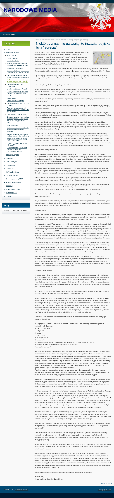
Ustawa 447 (10, 168)
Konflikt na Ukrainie (12, 53)
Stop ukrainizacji (12, 125)
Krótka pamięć (12, 55)
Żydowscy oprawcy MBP (14, 179)
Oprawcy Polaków (12, 175)
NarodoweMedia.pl (21, 490)
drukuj (110, 483)
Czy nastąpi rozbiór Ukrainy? (17, 114)
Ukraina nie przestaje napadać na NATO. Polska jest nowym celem (17, 93)
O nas (8, 49)
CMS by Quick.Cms (104, 490)
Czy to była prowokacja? (15, 101)
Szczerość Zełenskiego (15, 68)
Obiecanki (9, 158)
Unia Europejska (11, 162)
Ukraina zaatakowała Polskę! (17, 89)
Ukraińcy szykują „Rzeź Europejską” (15, 85)
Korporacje (9, 186)
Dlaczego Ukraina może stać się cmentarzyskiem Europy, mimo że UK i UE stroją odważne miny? (18, 119)
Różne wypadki (12, 58)
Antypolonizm (10, 165)
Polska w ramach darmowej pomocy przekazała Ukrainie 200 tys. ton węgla (18, 109)
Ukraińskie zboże (13, 61)
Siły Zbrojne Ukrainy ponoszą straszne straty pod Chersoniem (18, 76)
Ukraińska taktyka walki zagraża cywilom (18, 104)
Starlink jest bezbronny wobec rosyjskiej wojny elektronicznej (17, 64)
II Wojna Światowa (12, 172)
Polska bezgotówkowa (13, 182)
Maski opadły (11, 98)
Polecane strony (9, 34)
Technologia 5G (11, 193)
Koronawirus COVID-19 (14, 189)
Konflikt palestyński (12, 155)
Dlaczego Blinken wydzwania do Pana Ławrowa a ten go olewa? (18, 72)
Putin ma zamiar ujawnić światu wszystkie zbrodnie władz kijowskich (17, 129)
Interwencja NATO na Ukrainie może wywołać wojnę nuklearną (18, 135)
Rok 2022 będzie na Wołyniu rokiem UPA (17, 144)
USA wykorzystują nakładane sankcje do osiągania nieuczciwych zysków (17, 149)
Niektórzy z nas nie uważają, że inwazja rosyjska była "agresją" (18, 81)
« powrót (102, 483)
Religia (8, 196)
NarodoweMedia (30, 10)
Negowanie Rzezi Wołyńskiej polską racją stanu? (17, 139)
